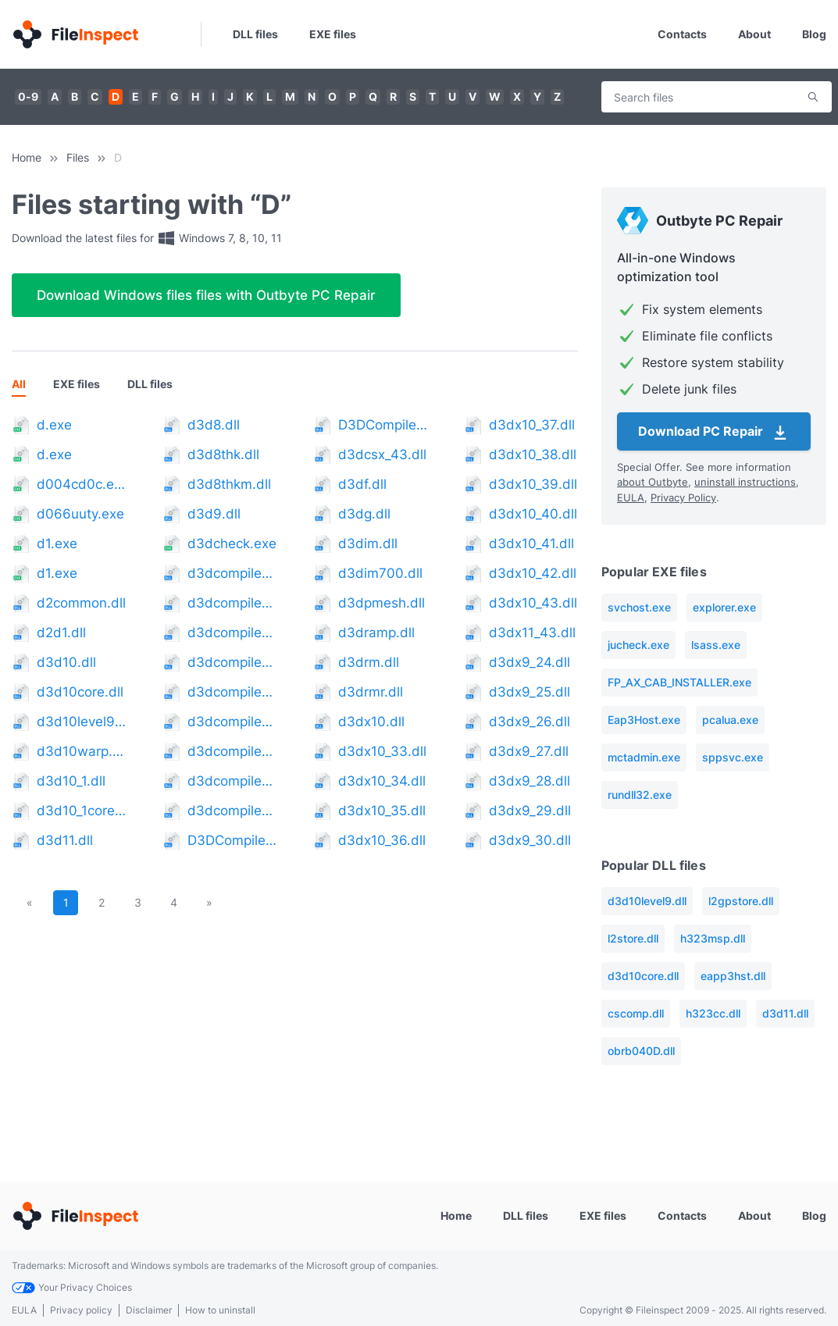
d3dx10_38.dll (532, 454)
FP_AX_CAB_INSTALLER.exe (679, 682)
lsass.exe (715, 644)
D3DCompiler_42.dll (231, 840)
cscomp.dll (636, 1013)
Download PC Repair (714, 432)
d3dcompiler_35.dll (231, 632)
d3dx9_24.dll (529, 662)
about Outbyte (652, 482)
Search (813, 96)
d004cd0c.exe (81, 484)
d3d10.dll (66, 662)
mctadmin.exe (644, 757)
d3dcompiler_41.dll (231, 810)
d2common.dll (81, 603)
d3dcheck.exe (231, 543)
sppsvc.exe (732, 757)
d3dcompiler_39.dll (231, 751)
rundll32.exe (640, 794)
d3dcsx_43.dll (382, 454)
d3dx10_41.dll (531, 543)
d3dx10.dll (371, 721)
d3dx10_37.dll (532, 425)
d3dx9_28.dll (529, 781)
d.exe (54, 425)
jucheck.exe (638, 644)
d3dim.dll (368, 543)
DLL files (255, 34)
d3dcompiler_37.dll (231, 692)
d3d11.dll (65, 840)
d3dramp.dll (376, 632)
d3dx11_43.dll (532, 632)
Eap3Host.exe (644, 719)
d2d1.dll (61, 632)
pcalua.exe (730, 719)
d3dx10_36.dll (382, 840)
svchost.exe (639, 607)
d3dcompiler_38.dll (231, 721)
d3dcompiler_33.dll (231, 573)
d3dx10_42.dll (532, 573)
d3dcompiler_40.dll (231, 781)
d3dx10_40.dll (533, 514)
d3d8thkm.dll (229, 484)
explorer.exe (724, 607)
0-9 (28, 96)
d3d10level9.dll (81, 721)
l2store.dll (633, 938)
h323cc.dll (713, 1013)
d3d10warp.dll (81, 751)
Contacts (682, 34)
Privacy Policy (683, 497)
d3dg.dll (364, 514)
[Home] (75, 34)
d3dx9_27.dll (529, 751)
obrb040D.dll (641, 1050)
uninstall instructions (745, 482)
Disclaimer (149, 1310)
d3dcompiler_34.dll (231, 603)
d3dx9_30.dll (530, 840)
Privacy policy (81, 1310)
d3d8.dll (213, 425)
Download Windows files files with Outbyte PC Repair (206, 295)
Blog (814, 34)
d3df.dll (362, 484)
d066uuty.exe (80, 514)
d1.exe (57, 543)
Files (77, 157)
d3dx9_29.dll (530, 810)
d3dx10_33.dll (382, 751)
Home (26, 157)
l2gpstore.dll (740, 900)
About (754, 34)
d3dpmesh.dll (381, 603)
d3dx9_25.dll (529, 692)
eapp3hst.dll (733, 975)
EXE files (332, 34)
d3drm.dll (368, 662)
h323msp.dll (712, 938)
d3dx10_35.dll (382, 810)
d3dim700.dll (380, 573)
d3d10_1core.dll (81, 810)
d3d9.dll (214, 514)
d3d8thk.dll (223, 454)
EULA (630, 497)
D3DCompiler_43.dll (382, 425)
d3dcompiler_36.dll (231, 662)
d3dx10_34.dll (382, 781)
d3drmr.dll (370, 692)
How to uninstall (220, 1310)
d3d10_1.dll (71, 781)
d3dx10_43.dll (533, 603)
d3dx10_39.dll (533, 484)
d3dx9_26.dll (529, 721)
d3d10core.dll (80, 692)
